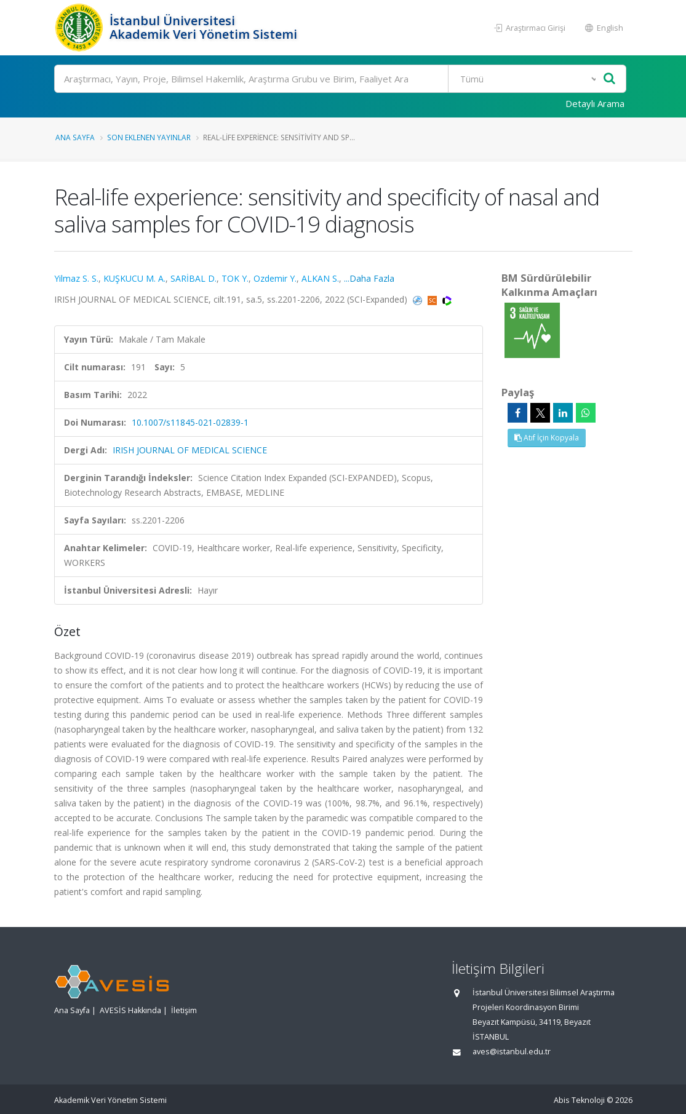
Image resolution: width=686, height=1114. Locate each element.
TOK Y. (235, 278)
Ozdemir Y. (275, 278)
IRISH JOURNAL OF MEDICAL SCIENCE (190, 450)
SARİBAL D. (193, 278)
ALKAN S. (320, 278)
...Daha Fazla (369, 278)
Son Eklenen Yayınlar (149, 137)
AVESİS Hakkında (130, 1010)
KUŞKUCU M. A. (134, 278)
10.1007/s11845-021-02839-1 (190, 422)
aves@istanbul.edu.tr (512, 1051)
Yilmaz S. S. (76, 278)
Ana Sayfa (75, 137)
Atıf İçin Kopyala (546, 437)
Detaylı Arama (594, 103)
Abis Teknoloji (579, 1100)
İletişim (184, 1010)
